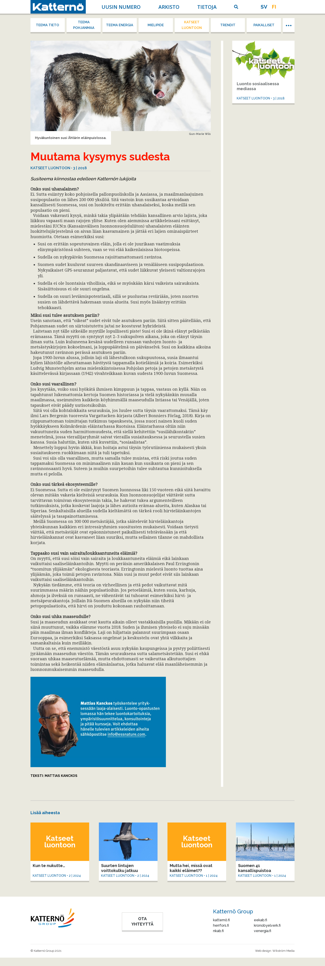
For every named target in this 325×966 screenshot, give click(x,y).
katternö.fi (221, 920)
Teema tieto (47, 25)
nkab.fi (218, 931)
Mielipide (156, 25)
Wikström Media (283, 950)
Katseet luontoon (192, 25)
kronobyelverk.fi (267, 925)
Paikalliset (263, 25)
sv (264, 7)
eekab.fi (260, 920)
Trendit (227, 25)
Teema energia (119, 25)
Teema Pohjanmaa (83, 25)
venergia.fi (262, 931)
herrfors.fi (221, 925)
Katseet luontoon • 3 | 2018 (58, 168)
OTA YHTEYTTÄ (142, 921)
